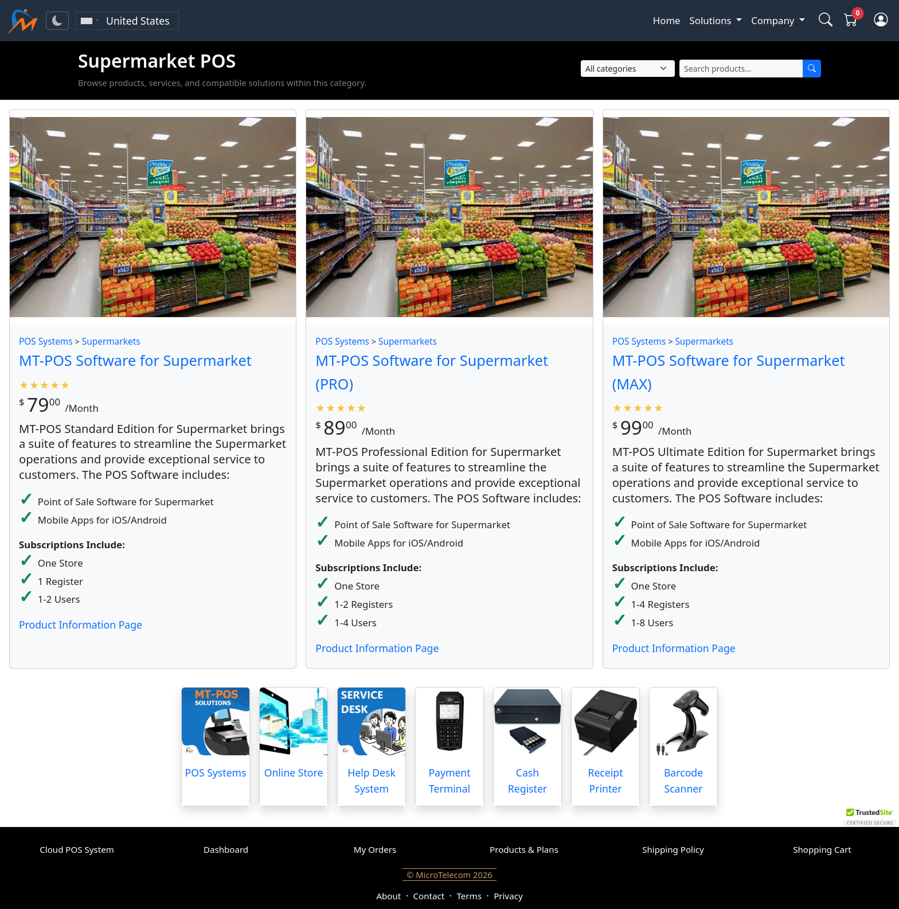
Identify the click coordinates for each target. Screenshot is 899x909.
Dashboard (226, 849)
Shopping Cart (822, 849)
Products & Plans (524, 849)
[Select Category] (628, 68)
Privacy (508, 896)
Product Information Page (80, 624)
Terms (468, 896)
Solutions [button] (712, 20)
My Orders (375, 849)
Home (667, 20)
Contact (429, 896)
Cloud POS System (77, 849)
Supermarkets (111, 341)
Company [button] (773, 20)
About (388, 896)
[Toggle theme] (57, 20)
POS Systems (46, 341)
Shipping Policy (673, 849)
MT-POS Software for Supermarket (135, 360)
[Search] (812, 68)
